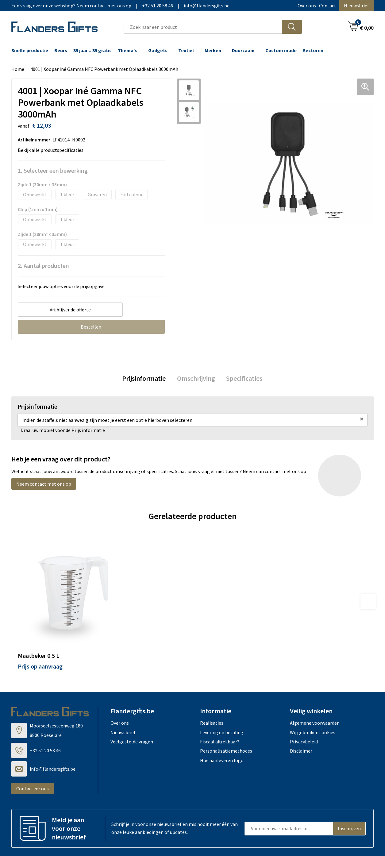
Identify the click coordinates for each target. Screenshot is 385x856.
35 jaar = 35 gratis (92, 50)
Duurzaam (243, 50)
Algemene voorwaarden (315, 693)
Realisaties (211, 693)
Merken (213, 50)
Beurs (60, 50)
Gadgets (157, 50)
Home (17, 69)
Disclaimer (301, 721)
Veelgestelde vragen (131, 712)
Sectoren (313, 50)
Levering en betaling (221, 703)
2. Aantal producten (43, 265)
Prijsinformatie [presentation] (146, 379)
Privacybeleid (304, 712)
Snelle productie (29, 50)
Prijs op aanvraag (40, 636)
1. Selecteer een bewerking (53, 170)
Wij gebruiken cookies (312, 703)
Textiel (186, 50)
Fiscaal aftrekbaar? (219, 712)
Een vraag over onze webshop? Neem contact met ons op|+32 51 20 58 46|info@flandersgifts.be (120, 5)
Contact (327, 5)
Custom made (281, 50)
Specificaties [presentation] (242, 379)
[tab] (146, 379)
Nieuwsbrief (356, 5)
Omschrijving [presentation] (196, 379)
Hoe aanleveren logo (222, 730)
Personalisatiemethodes (226, 721)
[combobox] (203, 27)
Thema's (127, 50)
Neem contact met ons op (43, 485)
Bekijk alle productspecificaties (52, 150)
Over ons (307, 5)
